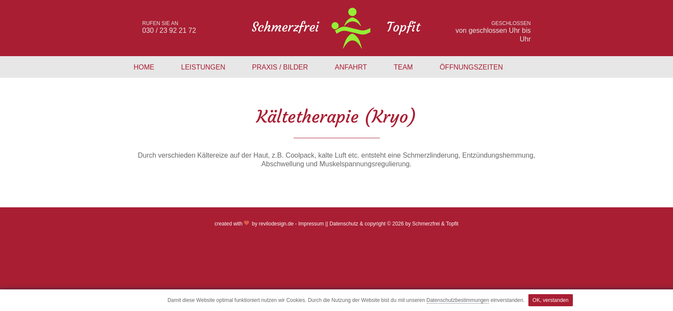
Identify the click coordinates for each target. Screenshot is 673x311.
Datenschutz (343, 224)
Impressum (311, 224)
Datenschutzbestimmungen (458, 300)
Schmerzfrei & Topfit (435, 224)
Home (144, 67)
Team (403, 67)
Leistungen (203, 67)
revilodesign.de (276, 224)
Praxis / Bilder (280, 67)
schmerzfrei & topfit (336, 28)
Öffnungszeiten (471, 67)
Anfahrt (351, 67)
